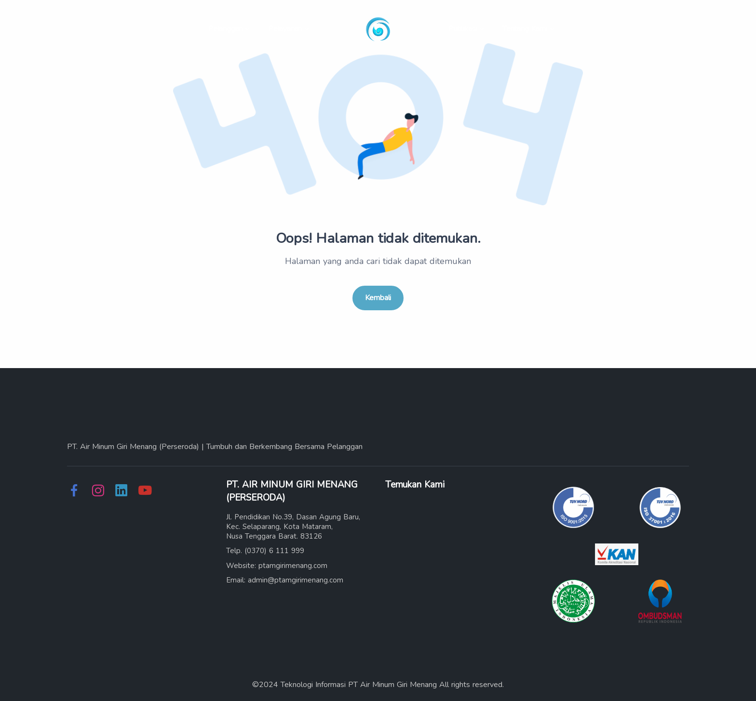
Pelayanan (285, 29)
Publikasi (462, 29)
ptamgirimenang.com (292, 565)
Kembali (378, 297)
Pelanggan (225, 29)
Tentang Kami (524, 29)
